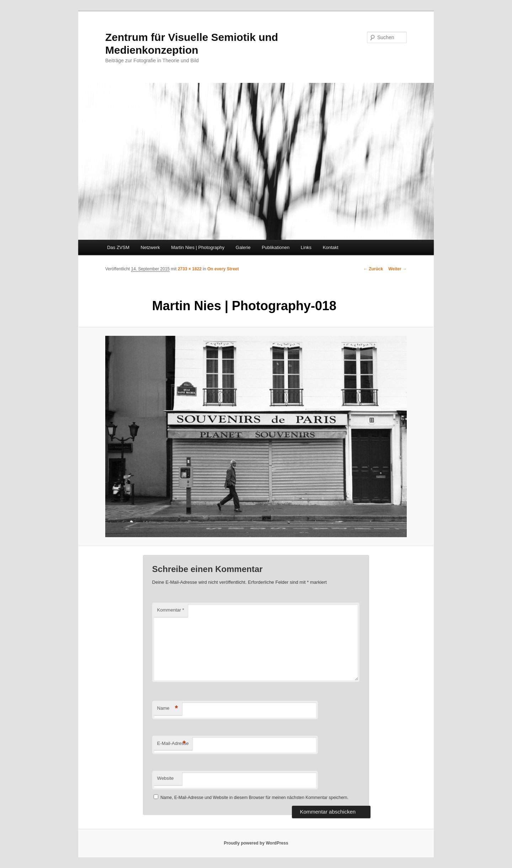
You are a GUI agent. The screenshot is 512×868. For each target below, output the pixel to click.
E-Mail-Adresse (173, 744)
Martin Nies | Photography (197, 247)
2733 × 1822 (190, 268)
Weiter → (397, 268)
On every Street (223, 268)
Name (167, 708)
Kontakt (330, 247)
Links (306, 247)
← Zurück (373, 268)
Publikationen (275, 247)
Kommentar (170, 610)
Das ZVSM (118, 247)
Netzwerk (150, 247)
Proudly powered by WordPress (256, 843)
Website (165, 778)
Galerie (243, 247)
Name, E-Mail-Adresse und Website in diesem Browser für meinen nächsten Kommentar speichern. (254, 797)
